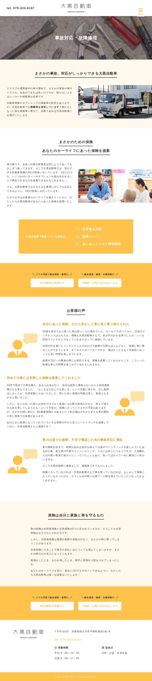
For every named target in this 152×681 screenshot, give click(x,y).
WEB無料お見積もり (52, 283)
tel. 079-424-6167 (21, 8)
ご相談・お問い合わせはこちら (100, 283)
